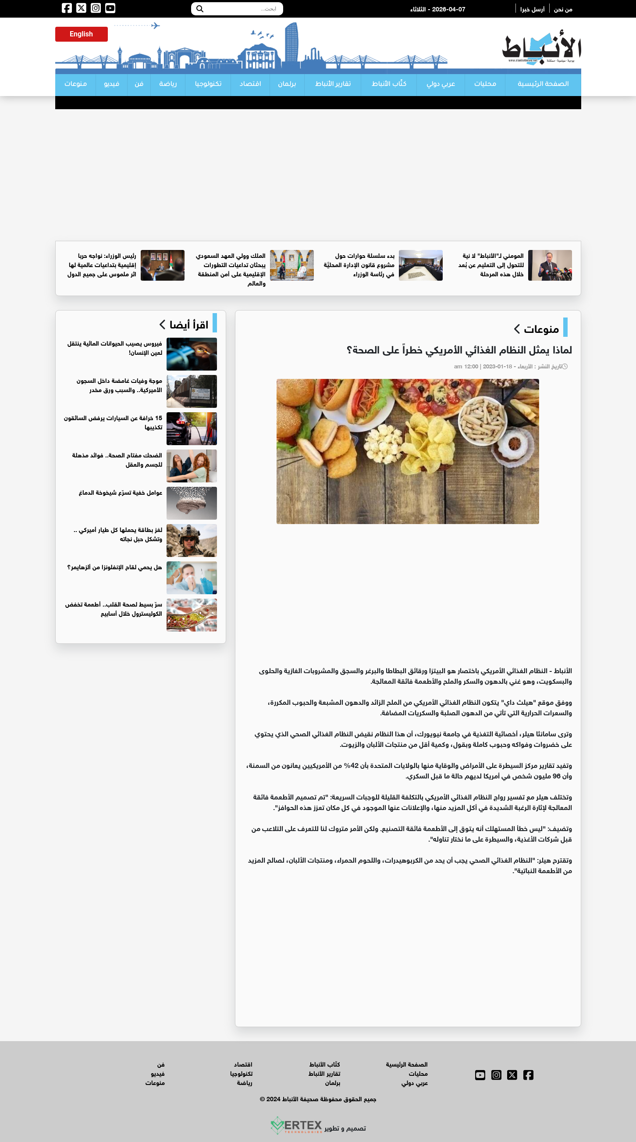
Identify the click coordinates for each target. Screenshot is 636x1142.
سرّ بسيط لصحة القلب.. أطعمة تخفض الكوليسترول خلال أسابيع (113, 608)
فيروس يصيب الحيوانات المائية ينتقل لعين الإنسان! (115, 347)
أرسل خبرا (532, 8)
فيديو (111, 85)
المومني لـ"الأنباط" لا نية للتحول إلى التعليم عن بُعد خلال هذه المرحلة (491, 263)
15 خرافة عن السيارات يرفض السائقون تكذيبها (113, 421)
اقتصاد (250, 85)
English (81, 34)
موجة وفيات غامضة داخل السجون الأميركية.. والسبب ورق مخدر (119, 384)
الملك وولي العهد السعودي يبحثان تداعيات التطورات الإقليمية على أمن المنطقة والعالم (231, 268)
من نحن (563, 8)
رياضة (168, 85)
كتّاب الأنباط (389, 85)
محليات (485, 85)
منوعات (75, 85)
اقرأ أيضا (187, 322)
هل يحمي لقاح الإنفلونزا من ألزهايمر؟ (114, 565)
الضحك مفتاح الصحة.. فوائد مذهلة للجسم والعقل (117, 459)
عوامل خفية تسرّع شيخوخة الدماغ (120, 491)
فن (139, 85)
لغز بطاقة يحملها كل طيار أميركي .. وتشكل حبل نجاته (118, 533)
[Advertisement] (318, 175)
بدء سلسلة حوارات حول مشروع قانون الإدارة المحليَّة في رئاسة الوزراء (359, 263)
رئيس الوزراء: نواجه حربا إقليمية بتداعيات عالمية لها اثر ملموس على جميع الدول (102, 263)
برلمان (287, 85)
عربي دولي (440, 85)
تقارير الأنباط (333, 85)
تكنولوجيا (208, 85)
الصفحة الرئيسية (543, 85)
